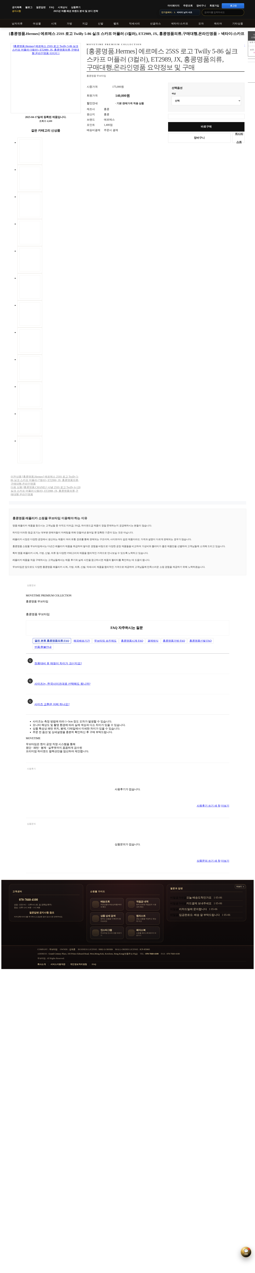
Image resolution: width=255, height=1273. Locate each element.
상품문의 (31, 824)
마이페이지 (173, 5)
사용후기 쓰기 (208, 805)
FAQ (51, 7)
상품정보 (31, 585)
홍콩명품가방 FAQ (174, 640)
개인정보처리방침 (78, 964)
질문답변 (41, 7)
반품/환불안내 (43, 647)
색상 (174, 93)
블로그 (28, 7)
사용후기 (31, 768)
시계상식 (62, 7)
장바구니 (201, 5)
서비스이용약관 (57, 964)
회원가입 (214, 5)
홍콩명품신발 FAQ (200, 640)
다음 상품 (45, 491)
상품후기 (75, 7)
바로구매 (206, 126)
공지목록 (17, 7)
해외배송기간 (82, 640)
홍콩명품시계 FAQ (132, 640)
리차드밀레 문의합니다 (193, 909)
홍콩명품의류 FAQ (52, 640)
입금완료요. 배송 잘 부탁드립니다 (199, 914)
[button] (246, 1252)
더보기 (225, 805)
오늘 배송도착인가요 (198, 897)
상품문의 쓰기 (208, 860)
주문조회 (188, 5)
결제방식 (153, 640)
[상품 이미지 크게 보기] (45, 78)
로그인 (233, 5)
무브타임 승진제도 (105, 640)
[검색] (240, 12)
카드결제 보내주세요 (198, 903)
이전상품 (45, 480)
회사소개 (41, 964)
